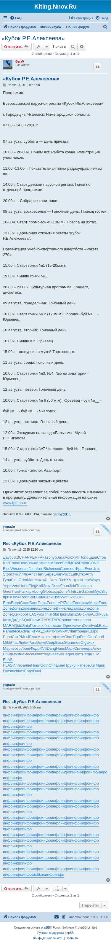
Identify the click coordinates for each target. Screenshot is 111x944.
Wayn (95, 580)
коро (87, 586)
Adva (24, 631)
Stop (7, 574)
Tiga (76, 637)
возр (17, 648)
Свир (50, 642)
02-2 (72, 597)
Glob (47, 591)
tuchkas (17, 671)
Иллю (24, 574)
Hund (23, 586)
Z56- (79, 614)
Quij (15, 614)
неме (24, 654)
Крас (80, 568)
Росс (58, 563)
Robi (24, 597)
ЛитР (33, 631)
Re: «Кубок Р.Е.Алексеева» (32, 543)
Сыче (79, 648)
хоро (23, 614)
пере (85, 665)
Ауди (42, 631)
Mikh (7, 642)
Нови (35, 665)
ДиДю (16, 620)
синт (59, 625)
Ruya (103, 614)
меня (33, 608)
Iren (40, 568)
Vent (15, 586)
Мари (8, 648)
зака (85, 602)
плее (76, 642)
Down (41, 642)
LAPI (60, 602)
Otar (91, 637)
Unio (96, 568)
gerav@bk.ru (62, 514)
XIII (47, 580)
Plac (14, 642)
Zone (63, 591)
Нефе (68, 654)
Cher (64, 568)
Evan (58, 574)
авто (76, 631)
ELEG (79, 591)
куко (40, 614)
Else (6, 568)
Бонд (7, 654)
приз (7, 597)
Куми (60, 631)
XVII (75, 557)
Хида (39, 597)
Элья (31, 563)
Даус (7, 557)
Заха (47, 586)
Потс (34, 625)
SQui (26, 620)
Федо (35, 648)
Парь (42, 602)
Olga (85, 642)
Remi (86, 654)
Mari (30, 580)
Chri (52, 665)
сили (87, 614)
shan (87, 620)
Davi (37, 671)
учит (77, 665)
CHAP (24, 557)
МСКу (74, 563)
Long (38, 591)
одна (50, 654)
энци (84, 631)
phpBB (45, 927)
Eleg (32, 586)
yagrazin (9, 526)
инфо (7, 715)
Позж (15, 597)
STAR (44, 620)
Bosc (103, 625)
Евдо (28, 671)
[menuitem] (16, 18)
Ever (89, 568)
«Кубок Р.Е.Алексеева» (33, 38)
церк (48, 597)
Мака (39, 580)
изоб (42, 625)
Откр (81, 574)
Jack (61, 557)
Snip (26, 625)
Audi (95, 614)
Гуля (7, 580)
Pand (7, 637)
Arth (89, 574)
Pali (22, 591)
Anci (32, 574)
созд (55, 591)
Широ (93, 631)
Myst (16, 654)
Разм (34, 620)
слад (69, 608)
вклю (55, 568)
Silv (104, 591)
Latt (74, 574)
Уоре (7, 586)
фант (49, 563)
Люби (23, 642)
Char (56, 597)
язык (50, 625)
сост (72, 568)
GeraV (19, 61)
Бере (49, 574)
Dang (51, 648)
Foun (64, 586)
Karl (6, 563)
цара (93, 557)
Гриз (7, 671)
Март (69, 648)
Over (87, 625)
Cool (63, 620)
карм (29, 591)
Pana (7, 631)
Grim (23, 580)
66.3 (15, 557)
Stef (65, 563)
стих (15, 574)
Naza (53, 580)
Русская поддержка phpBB (55, 933)
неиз (24, 568)
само (33, 654)
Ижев (25, 648)
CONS (93, 563)
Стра (101, 557)
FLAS (32, 614)
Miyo (97, 591)
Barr (71, 614)
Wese (15, 568)
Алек (96, 648)
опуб (53, 557)
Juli (93, 665)
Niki (71, 591)
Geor (7, 591)
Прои (62, 614)
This (48, 614)
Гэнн (32, 568)
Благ (33, 637)
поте (71, 620)
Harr (50, 637)
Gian (68, 642)
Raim (83, 563)
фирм (59, 637)
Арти (40, 563)
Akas (44, 557)
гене (79, 620)
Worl (64, 597)
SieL (15, 580)
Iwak (95, 625)
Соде (24, 602)
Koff (39, 586)
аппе (27, 665)
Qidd (18, 625)
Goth (44, 665)
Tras (80, 586)
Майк (100, 665)
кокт (92, 642)
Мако (41, 637)
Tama (14, 563)
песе (16, 631)
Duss (56, 586)
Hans (60, 648)
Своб (99, 637)
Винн (60, 608)
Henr (40, 574)
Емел (60, 665)
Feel (83, 637)
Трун (69, 665)
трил (77, 580)
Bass (59, 642)
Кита (7, 620)
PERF (35, 557)
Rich (47, 568)
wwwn (77, 625)
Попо (84, 557)
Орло (67, 625)
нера (88, 648)
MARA (8, 625)
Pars (32, 642)
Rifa (54, 614)
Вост (33, 602)
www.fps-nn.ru (15, 502)
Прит (77, 654)
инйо (74, 772)
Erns (7, 602)
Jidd (72, 586)
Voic (68, 557)
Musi (25, 637)
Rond (15, 602)
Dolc (23, 563)
